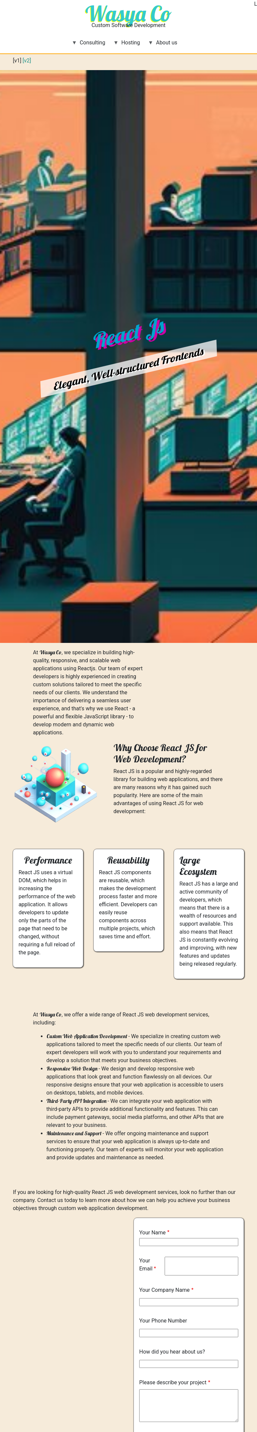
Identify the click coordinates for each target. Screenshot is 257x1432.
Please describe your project (172, 1382)
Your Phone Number (163, 1321)
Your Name (152, 1232)
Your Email (146, 1264)
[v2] (27, 60)
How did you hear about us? (172, 1352)
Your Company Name (164, 1290)
